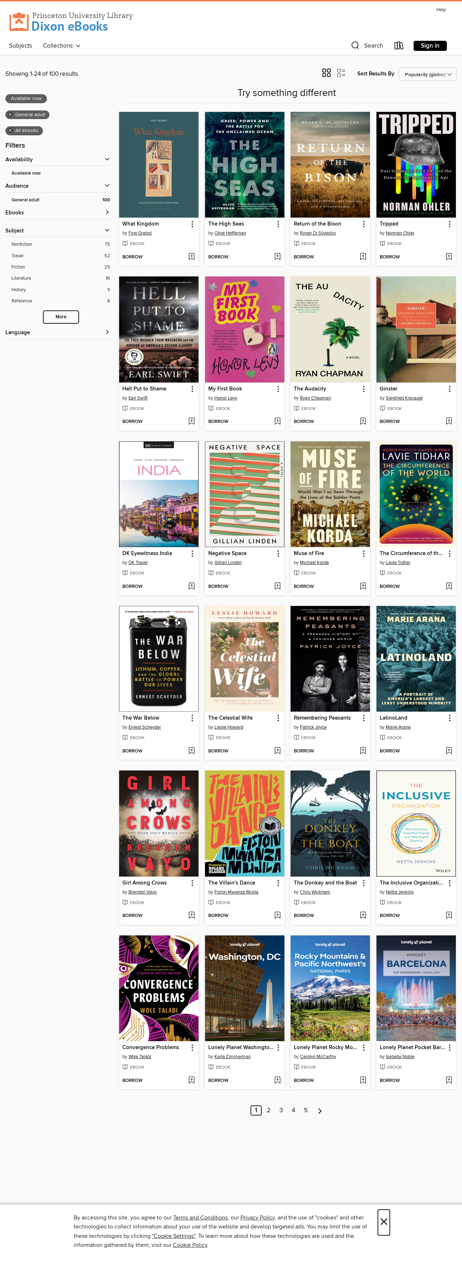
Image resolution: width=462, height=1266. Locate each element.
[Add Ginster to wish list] (448, 422)
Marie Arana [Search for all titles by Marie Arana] (398, 727)
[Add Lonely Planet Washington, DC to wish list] (277, 1081)
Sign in (430, 46)
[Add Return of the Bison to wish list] (362, 257)
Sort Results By (376, 73)
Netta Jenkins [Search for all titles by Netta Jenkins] (400, 892)
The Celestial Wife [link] (230, 718)
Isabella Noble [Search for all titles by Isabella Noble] (400, 1057)
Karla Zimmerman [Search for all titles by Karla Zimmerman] (232, 1057)
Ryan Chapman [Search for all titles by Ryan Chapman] (315, 398)
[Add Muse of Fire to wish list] (362, 586)
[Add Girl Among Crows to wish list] (191, 916)
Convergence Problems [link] (150, 1047)
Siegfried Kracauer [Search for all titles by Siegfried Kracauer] (404, 398)
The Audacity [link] (310, 389)
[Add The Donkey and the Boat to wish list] (362, 916)
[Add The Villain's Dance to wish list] (277, 916)
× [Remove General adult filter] (10, 115)
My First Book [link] (225, 389)
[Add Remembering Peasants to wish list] (362, 751)
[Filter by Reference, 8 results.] (61, 301)
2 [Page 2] (269, 1110)
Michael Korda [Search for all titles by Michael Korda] (314, 563)
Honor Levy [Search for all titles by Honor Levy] (225, 398)
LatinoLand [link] (393, 718)
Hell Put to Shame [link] (144, 389)
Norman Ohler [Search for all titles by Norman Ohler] (400, 233)
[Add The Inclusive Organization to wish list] (448, 916)
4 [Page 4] (293, 1110)
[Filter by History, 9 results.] (61, 290)
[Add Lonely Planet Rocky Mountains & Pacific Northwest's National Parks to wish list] (362, 1081)
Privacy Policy (257, 1217)
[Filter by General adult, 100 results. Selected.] (61, 200)
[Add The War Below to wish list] (191, 751)
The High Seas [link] (226, 224)
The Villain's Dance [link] (231, 883)
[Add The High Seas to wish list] (277, 257)
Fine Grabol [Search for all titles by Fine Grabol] (140, 233)
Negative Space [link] (227, 553)
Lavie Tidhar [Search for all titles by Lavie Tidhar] (398, 563)
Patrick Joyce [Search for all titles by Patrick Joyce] (313, 727)
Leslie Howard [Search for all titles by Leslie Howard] (228, 727)
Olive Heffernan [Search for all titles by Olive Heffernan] (230, 233)
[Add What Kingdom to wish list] (191, 257)
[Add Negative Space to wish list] (277, 586)
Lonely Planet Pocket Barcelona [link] (413, 1047)
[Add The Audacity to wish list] (362, 422)
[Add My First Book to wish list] (277, 422)
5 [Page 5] (306, 1110)
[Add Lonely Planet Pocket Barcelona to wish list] (448, 1081)
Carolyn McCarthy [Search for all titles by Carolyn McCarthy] (318, 1057)
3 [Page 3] (281, 1110)
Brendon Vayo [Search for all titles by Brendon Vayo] (142, 892)
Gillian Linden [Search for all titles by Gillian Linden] (228, 563)
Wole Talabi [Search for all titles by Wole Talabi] (139, 1057)
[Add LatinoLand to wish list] (448, 751)
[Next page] (320, 1110)
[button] (366, 47)
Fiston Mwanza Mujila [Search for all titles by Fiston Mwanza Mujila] (236, 892)
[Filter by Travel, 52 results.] (61, 256)
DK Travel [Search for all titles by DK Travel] (138, 563)
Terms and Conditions (200, 1217)
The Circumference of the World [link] (413, 553)
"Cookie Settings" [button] (173, 1236)
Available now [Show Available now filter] (26, 173)
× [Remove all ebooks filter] (10, 131)
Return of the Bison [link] (317, 224)
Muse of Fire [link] (309, 553)
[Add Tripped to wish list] (448, 257)
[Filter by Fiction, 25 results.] (61, 267)
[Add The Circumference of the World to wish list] (448, 586)
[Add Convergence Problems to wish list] (191, 1081)
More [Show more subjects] (61, 317)
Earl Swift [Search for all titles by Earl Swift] (138, 398)
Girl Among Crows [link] (144, 883)
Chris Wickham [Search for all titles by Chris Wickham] (315, 892)
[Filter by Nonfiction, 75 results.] (61, 244)
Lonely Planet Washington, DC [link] (241, 1047)
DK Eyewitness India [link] (147, 553)
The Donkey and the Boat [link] (325, 883)
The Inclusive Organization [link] (412, 883)
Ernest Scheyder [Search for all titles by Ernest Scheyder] (144, 727)
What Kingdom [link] (140, 224)
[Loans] (399, 47)
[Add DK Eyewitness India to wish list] (191, 586)
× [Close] (383, 1222)
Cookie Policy (190, 1245)
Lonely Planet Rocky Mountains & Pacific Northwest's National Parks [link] (327, 1047)
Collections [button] (62, 46)
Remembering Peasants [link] (322, 718)
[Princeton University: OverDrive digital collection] (71, 22)
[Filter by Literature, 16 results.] (61, 278)
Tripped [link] (389, 224)
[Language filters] (57, 333)
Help (441, 10)
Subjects (20, 46)
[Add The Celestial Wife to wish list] (277, 751)
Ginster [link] (388, 389)
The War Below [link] (140, 718)
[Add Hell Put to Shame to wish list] (191, 422)
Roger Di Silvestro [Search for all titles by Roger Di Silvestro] (318, 233)
